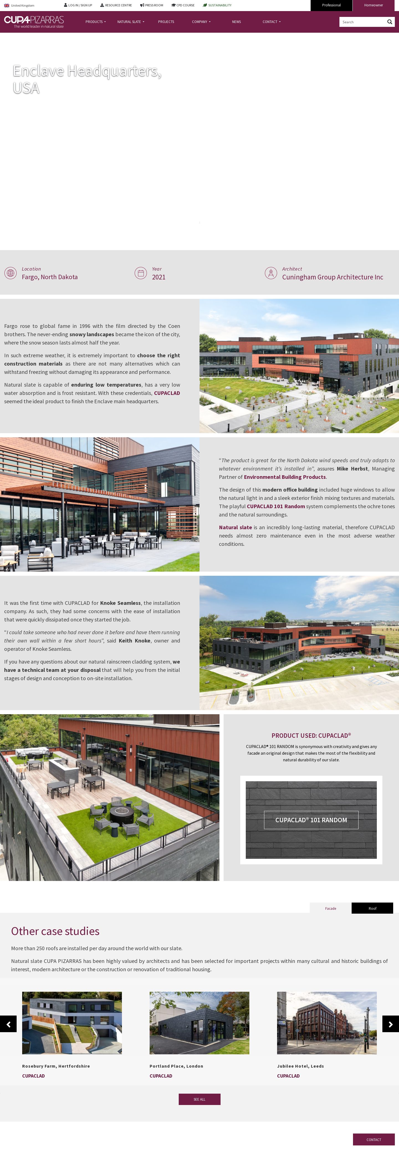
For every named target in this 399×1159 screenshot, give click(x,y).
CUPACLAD (17, 397)
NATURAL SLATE (129, 21)
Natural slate (239, 527)
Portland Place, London (176, 1066)
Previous (8, 1024)
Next (390, 1024)
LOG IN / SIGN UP (80, 5)
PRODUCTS (94, 21)
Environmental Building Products (289, 476)
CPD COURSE (186, 5)
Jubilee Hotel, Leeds (300, 1066)
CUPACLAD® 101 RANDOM (311, 820)
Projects (26, 37)
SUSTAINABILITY (219, 5)
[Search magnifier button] (390, 22)
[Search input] (363, 22)
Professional (331, 5)
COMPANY (200, 21)
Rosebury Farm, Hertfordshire (56, 1066)
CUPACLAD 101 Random (304, 506)
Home (8, 37)
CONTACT (270, 21)
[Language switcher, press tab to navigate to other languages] (30, 6)
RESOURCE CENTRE (118, 5)
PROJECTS (166, 21)
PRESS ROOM (154, 5)
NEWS (236, 21)
